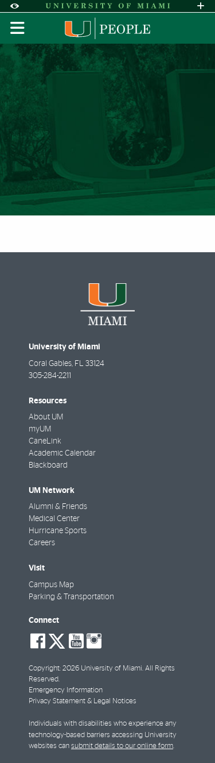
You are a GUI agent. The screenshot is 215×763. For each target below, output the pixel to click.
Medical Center (54, 519)
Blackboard (48, 465)
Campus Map (51, 585)
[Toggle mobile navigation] (18, 28)
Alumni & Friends (58, 507)
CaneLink (45, 441)
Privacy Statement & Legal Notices (82, 701)
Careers (42, 543)
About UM (46, 417)
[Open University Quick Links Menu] (200, 6)
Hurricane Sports (58, 531)
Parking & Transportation (71, 597)
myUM (40, 429)
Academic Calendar (62, 453)
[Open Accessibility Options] (14, 6)
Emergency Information (66, 690)
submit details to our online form (122, 746)
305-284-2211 (50, 376)
